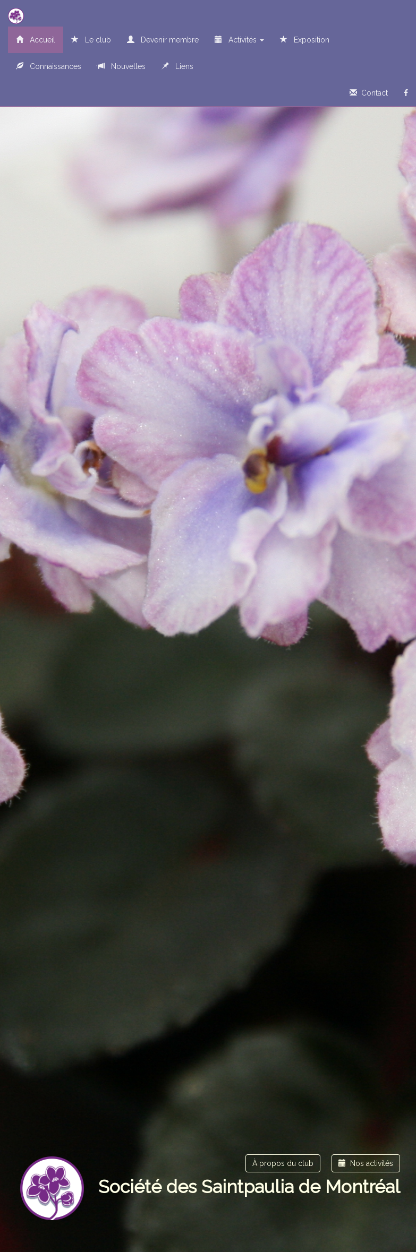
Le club (91, 40)
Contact (369, 93)
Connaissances (48, 66)
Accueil (35, 40)
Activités (239, 40)
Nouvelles (121, 66)
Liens (177, 66)
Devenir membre (163, 40)
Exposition (304, 40)
